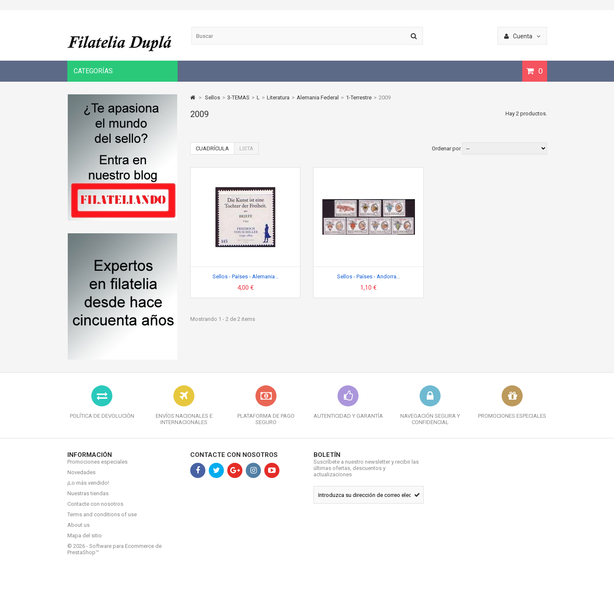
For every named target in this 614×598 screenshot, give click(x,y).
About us (78, 531)
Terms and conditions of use (102, 521)
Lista (246, 148)
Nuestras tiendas (88, 500)
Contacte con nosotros (95, 510)
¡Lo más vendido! (88, 489)
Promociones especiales (97, 468)
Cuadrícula (212, 148)
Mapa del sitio (84, 542)
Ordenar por (446, 148)
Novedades (81, 478)
